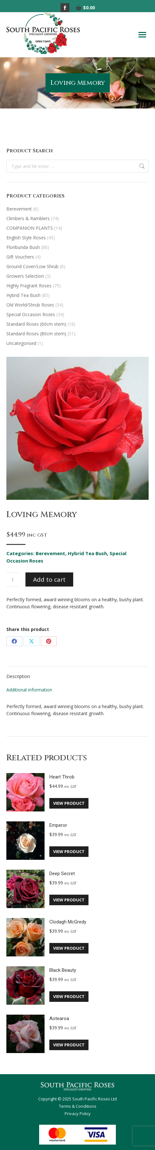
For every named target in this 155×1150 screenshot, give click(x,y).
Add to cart (49, 579)
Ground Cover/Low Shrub (32, 266)
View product (69, 803)
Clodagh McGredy (67, 922)
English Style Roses (26, 238)
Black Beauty (62, 970)
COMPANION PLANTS (29, 228)
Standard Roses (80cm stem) (36, 334)
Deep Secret (62, 873)
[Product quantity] (12, 579)
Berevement (50, 553)
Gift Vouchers (20, 257)
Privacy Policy (78, 1113)
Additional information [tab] (29, 690)
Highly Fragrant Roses (29, 286)
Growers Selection (25, 276)
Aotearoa (59, 1018)
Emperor (58, 825)
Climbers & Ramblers (28, 218)
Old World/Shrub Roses (30, 305)
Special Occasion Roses (30, 314)
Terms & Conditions (77, 1106)
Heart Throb (61, 777)
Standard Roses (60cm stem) (36, 324)
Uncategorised (21, 343)
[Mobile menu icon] (142, 34)
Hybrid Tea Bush (87, 553)
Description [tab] (18, 676)
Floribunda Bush (23, 247)
